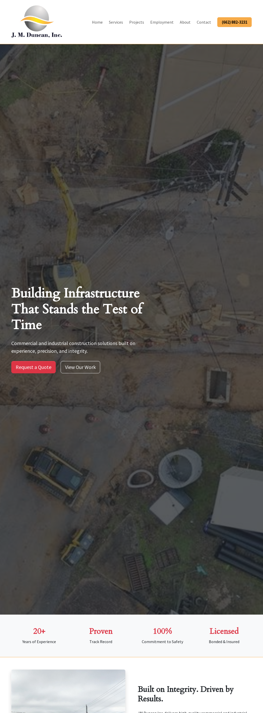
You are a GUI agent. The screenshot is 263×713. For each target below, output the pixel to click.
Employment (162, 22)
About (185, 22)
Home (97, 22)
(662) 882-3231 (234, 22)
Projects (136, 22)
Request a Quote (33, 367)
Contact (204, 22)
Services (116, 22)
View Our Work (80, 367)
